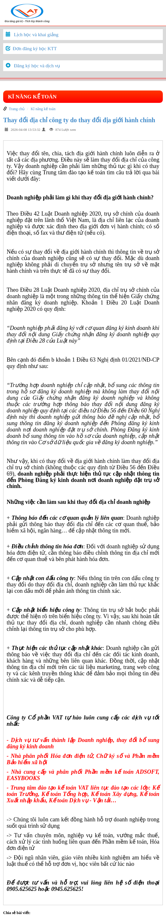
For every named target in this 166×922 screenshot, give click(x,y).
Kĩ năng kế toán (32, 97)
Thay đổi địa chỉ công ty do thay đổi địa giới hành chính (79, 120)
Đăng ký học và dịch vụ (37, 65)
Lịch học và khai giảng (36, 34)
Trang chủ (17, 109)
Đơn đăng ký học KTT (35, 48)
